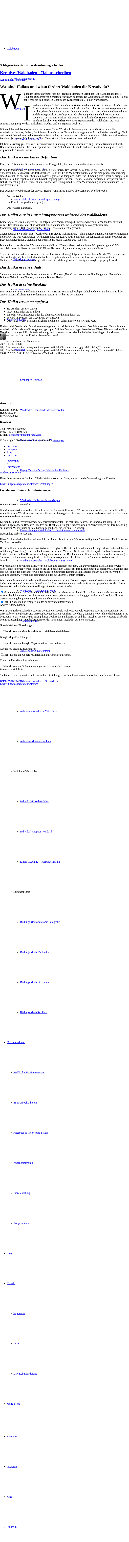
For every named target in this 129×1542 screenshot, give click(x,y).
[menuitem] (71, 545)
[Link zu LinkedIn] (12, 1526)
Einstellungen (45, 483)
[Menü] (13, 1403)
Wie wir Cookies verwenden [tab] (15, 504)
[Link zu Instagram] (12, 1466)
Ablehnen (33, 483)
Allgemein (20, 79)
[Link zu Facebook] (12, 1436)
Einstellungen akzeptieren (14, 483)
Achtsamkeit (7, 79)
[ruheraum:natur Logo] (25, 15)
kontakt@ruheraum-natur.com (25, 434)
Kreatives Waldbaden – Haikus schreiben (35, 72)
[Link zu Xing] (9, 1496)
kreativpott (58, 440)
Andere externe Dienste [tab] (12, 604)
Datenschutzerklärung (12, 680)
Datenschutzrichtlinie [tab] (11, 669)
